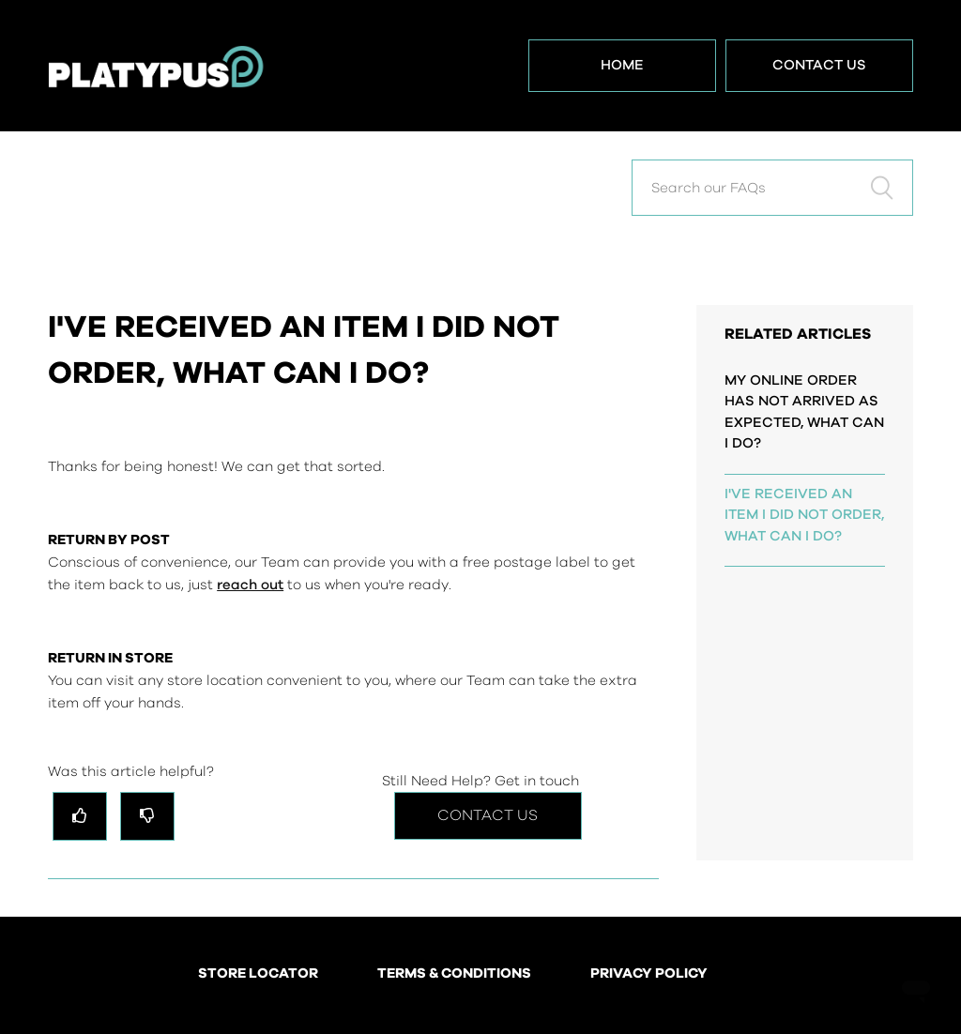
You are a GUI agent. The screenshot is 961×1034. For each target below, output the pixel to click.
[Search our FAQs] (772, 188)
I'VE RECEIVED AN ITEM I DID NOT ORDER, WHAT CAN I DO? (804, 515)
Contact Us (819, 65)
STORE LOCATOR (258, 973)
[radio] (80, 816)
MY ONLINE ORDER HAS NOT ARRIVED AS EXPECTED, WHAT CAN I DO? (804, 412)
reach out (250, 585)
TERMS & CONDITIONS (454, 973)
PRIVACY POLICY (649, 973)
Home (622, 65)
